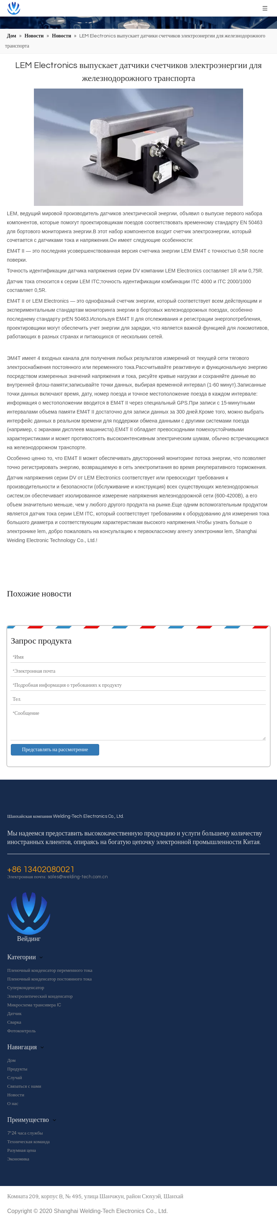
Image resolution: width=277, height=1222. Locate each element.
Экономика (18, 1159)
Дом (11, 1060)
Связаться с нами (24, 1086)
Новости (15, 1094)
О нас (12, 1103)
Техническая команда (28, 1141)
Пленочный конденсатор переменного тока (49, 970)
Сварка (14, 1022)
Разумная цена (21, 1150)
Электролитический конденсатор (40, 996)
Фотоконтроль (21, 1030)
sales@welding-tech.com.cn (78, 876)
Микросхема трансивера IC (34, 1004)
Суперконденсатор (25, 987)
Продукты (17, 1069)
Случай (14, 1077)
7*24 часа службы (25, 1133)
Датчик (14, 1013)
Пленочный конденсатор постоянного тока (49, 979)
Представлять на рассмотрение (55, 749)
